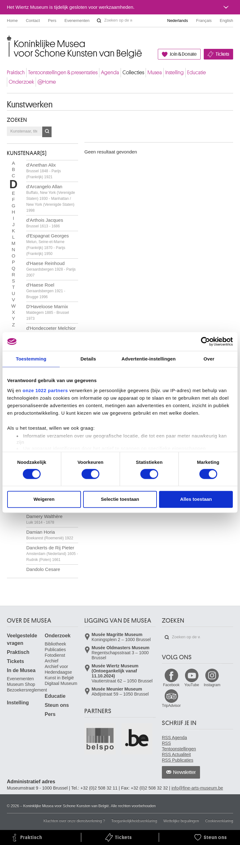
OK (47, 132)
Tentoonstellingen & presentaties (63, 72)
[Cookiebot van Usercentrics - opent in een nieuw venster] (205, 341)
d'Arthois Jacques (44, 222)
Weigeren (43, 499)
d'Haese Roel (45, 290)
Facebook (171, 685)
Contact (33, 20)
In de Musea (21, 670)
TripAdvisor (171, 705)
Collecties (133, 72)
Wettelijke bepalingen (181, 821)
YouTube (191, 685)
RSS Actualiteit (176, 754)
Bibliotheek (55, 643)
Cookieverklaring (219, 821)
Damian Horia (49, 534)
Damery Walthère (44, 519)
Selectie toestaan (120, 499)
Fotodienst (55, 655)
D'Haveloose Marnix (47, 312)
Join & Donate (183, 54)
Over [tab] (208, 358)
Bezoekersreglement (27, 689)
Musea (155, 72)
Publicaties (55, 649)
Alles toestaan (196, 499)
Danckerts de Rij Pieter (52, 553)
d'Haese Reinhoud (51, 269)
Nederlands (177, 20)
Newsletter (184, 772)
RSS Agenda (174, 737)
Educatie (196, 72)
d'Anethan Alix (43, 170)
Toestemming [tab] (31, 358)
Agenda (110, 72)
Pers (52, 20)
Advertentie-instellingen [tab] (149, 358)
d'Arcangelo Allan (50, 198)
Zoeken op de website (99, 20)
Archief (51, 660)
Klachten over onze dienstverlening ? (74, 821)
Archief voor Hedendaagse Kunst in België (59, 672)
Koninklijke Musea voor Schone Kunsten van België (8, 40)
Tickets (222, 54)
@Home (47, 82)
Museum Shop (21, 684)
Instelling (174, 72)
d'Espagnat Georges (47, 244)
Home (12, 20)
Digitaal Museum (61, 683)
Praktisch (16, 72)
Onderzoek (21, 82)
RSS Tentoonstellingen (179, 746)
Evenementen (76, 20)
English (226, 20)
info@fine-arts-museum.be (197, 788)
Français (204, 20)
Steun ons (57, 705)
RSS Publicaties (177, 760)
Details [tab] (88, 358)
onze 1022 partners (45, 390)
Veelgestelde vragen (22, 639)
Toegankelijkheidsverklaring (134, 821)
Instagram (212, 685)
